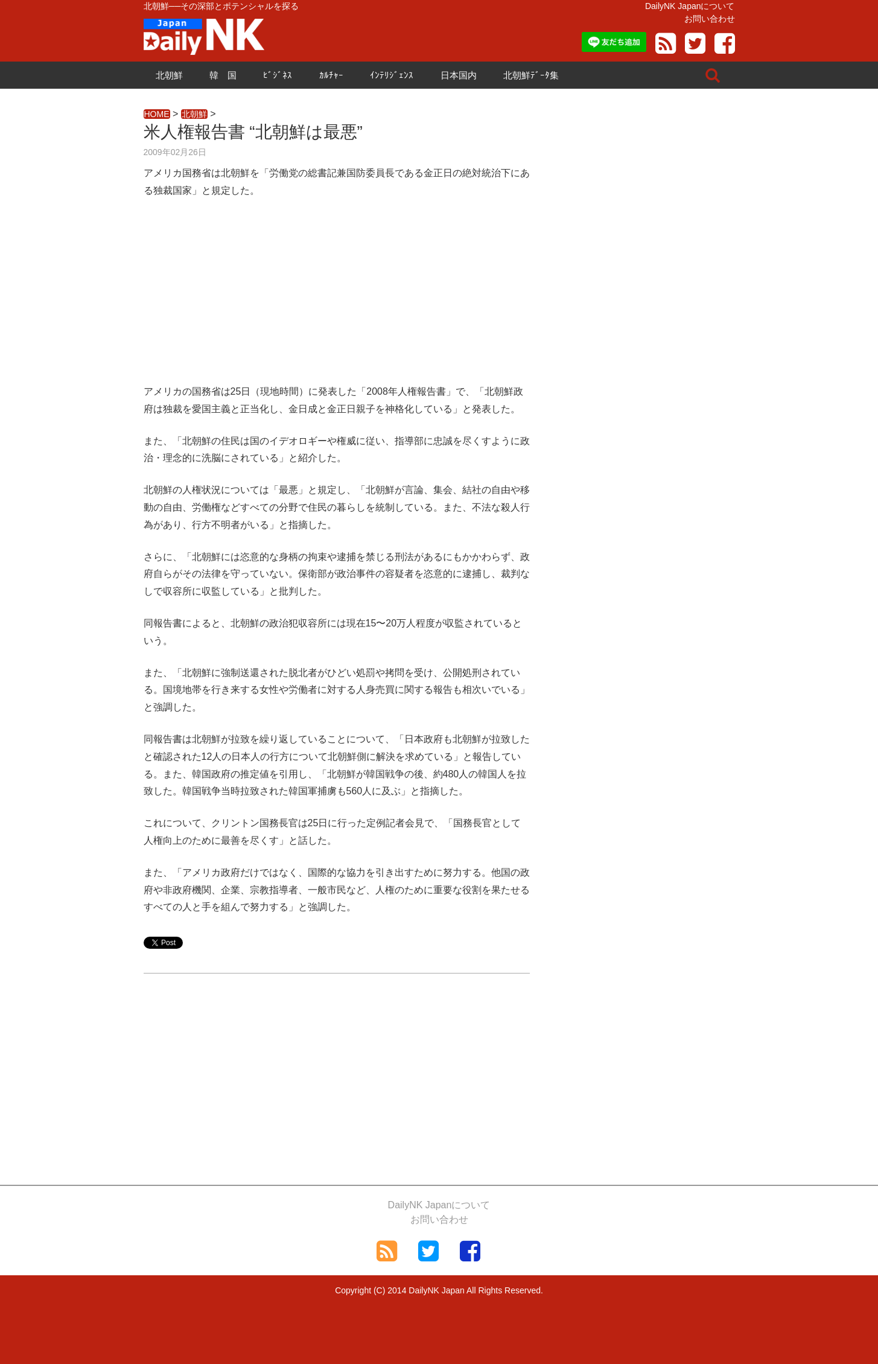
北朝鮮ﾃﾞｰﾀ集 (531, 75)
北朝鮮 (169, 75)
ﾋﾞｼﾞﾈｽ (277, 75)
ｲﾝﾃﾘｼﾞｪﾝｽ (391, 75)
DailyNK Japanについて (690, 6)
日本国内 (459, 75)
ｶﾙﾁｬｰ (331, 75)
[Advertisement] (337, 298)
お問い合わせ (709, 19)
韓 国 (223, 75)
